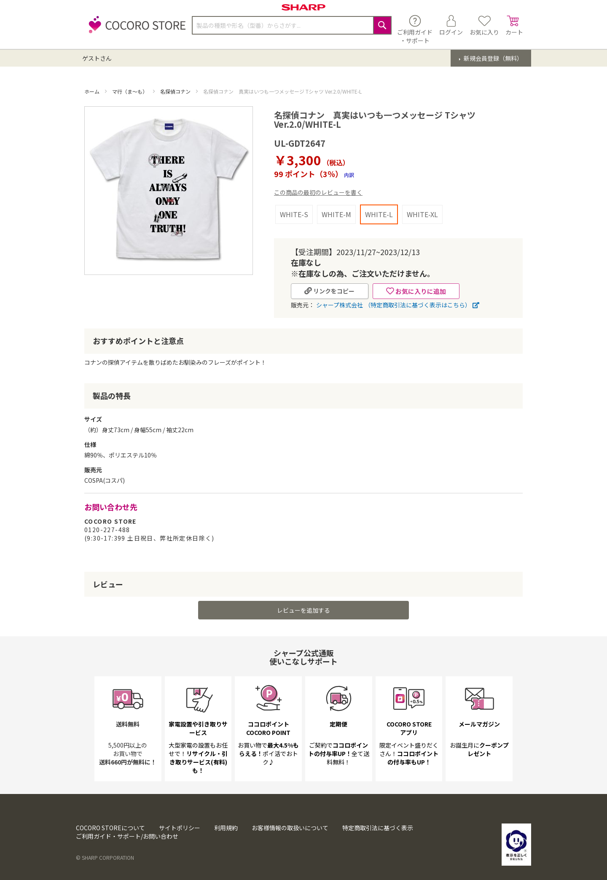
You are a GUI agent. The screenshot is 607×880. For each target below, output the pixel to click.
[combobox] (292, 25)
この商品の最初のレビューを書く (318, 192)
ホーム (92, 91)
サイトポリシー (179, 827)
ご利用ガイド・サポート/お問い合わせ (127, 836)
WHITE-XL (422, 214)
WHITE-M (336, 214)
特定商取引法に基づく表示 (377, 827)
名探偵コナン (176, 91)
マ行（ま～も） (130, 91)
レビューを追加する (303, 610)
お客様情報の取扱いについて (290, 827)
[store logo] (134, 29)
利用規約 (226, 827)
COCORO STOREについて (110, 827)
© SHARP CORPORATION (105, 857)
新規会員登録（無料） (492, 58)
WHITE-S (294, 214)
